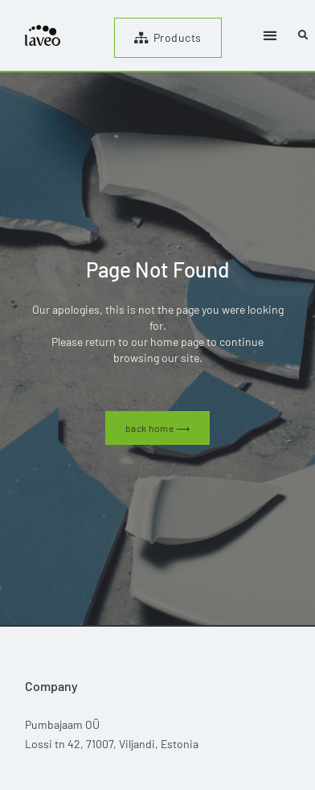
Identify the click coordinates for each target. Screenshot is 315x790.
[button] (270, 36)
